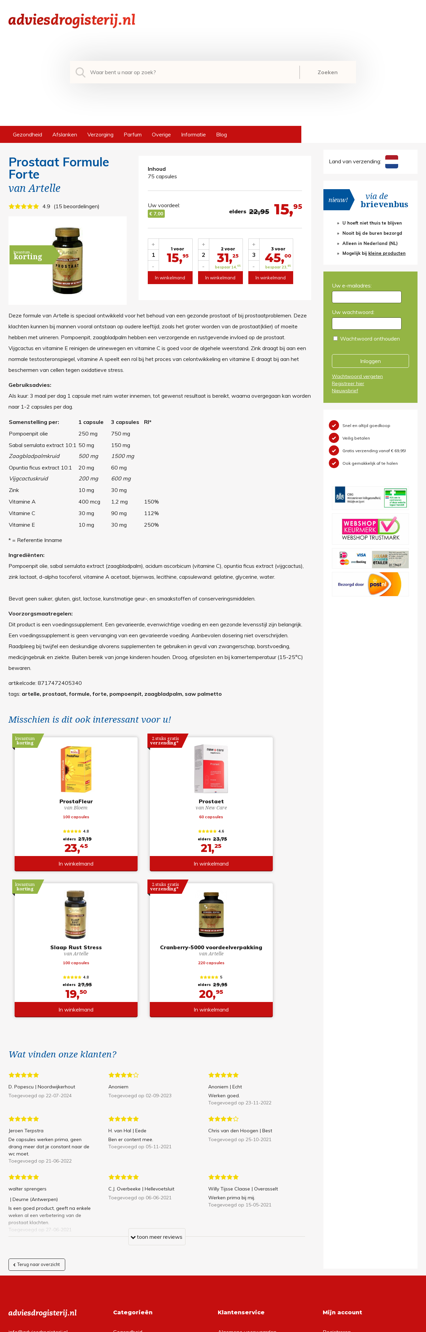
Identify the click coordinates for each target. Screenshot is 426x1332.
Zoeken (328, 72)
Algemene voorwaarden (247, 1189)
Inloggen (370, 361)
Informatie (193, 134)
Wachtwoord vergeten (357, 376)
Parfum (133, 134)
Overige (161, 134)
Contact (227, 1222)
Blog (221, 134)
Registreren (337, 1189)
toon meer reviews (156, 1095)
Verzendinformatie (240, 1211)
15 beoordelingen (76, 206)
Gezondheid (27, 134)
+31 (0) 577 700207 (34, 1200)
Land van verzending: (363, 161)
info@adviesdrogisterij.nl (38, 1189)
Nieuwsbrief (345, 391)
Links (224, 1233)
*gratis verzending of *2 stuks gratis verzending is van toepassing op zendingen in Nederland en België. (213, 1324)
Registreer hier (348, 383)
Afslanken (64, 134)
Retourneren (233, 1200)
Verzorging (100, 134)
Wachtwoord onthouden (370, 338)
